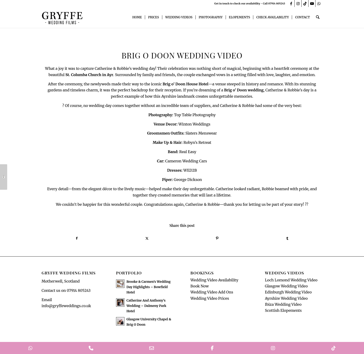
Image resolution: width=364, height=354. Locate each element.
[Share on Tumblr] (287, 238)
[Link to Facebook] (291, 3)
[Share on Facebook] (77, 238)
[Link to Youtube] (312, 3)
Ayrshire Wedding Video (286, 298)
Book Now (199, 286)
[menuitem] (137, 17)
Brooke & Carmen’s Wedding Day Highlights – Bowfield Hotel (149, 287)
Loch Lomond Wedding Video (291, 280)
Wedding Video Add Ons (211, 292)
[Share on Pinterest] (217, 238)
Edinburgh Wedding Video (288, 292)
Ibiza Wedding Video (283, 305)
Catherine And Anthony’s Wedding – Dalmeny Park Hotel (146, 306)
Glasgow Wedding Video (286, 286)
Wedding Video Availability (214, 280)
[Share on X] (147, 238)
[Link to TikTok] (305, 3)
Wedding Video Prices (209, 298)
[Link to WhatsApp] (318, 3)
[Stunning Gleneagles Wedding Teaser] (3, 177)
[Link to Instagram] (298, 3)
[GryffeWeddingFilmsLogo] (62, 17)
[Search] (317, 17)
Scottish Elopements (283, 311)
